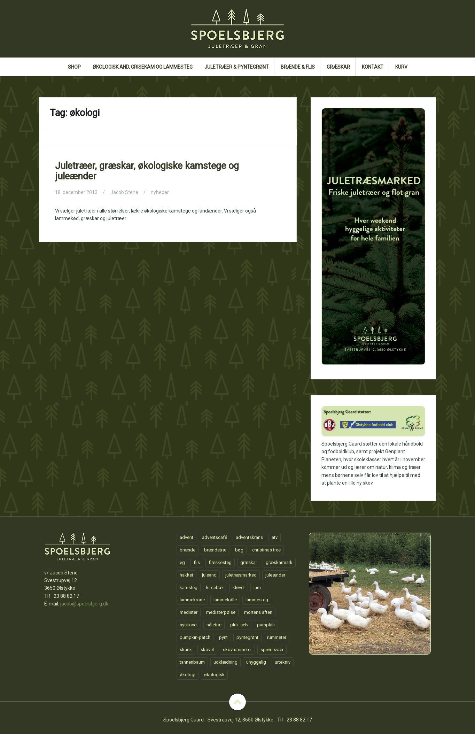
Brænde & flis (298, 67)
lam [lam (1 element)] (257, 587)
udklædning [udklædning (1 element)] (225, 662)
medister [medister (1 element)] (188, 612)
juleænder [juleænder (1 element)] (275, 575)
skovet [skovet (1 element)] (207, 649)
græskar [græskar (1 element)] (248, 562)
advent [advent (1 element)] (186, 537)
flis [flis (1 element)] (197, 562)
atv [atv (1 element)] (275, 537)
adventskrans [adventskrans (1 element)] (249, 537)
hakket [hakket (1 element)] (186, 575)
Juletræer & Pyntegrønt (236, 67)
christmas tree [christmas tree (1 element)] (266, 550)
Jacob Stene (124, 192)
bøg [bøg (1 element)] (239, 550)
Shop (74, 67)
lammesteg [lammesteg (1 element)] (257, 599)
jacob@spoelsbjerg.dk (84, 603)
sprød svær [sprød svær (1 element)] (271, 649)
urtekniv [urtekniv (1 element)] (282, 662)
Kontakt (372, 67)
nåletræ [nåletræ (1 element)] (214, 624)
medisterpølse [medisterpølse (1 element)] (220, 612)
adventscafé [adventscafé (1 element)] (214, 537)
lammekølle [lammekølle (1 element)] (225, 599)
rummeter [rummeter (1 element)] (276, 637)
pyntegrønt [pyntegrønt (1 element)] (247, 637)
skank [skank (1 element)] (186, 649)
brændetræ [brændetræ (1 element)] (215, 550)
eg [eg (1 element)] (182, 562)
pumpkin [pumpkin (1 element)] (266, 624)
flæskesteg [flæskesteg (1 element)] (220, 562)
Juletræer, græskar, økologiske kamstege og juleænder (147, 171)
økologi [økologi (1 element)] (187, 674)
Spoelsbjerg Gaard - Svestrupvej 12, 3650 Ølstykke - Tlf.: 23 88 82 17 (237, 720)
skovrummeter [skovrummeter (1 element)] (237, 649)
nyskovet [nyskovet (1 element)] (189, 624)
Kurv (401, 67)
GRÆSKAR (338, 67)
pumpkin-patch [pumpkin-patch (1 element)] (195, 637)
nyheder (160, 192)
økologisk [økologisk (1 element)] (214, 674)
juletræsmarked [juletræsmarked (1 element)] (241, 575)
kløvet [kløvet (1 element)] (239, 587)
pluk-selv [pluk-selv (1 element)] (239, 624)
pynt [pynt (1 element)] (223, 637)
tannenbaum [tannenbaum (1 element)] (192, 662)
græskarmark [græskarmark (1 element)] (279, 562)
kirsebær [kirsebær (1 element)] (215, 587)
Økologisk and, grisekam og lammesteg (143, 67)
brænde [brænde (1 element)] (187, 550)
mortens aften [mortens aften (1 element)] (258, 612)
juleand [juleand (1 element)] (209, 575)
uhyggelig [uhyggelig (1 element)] (256, 662)
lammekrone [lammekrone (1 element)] (192, 599)
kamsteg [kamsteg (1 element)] (188, 587)
